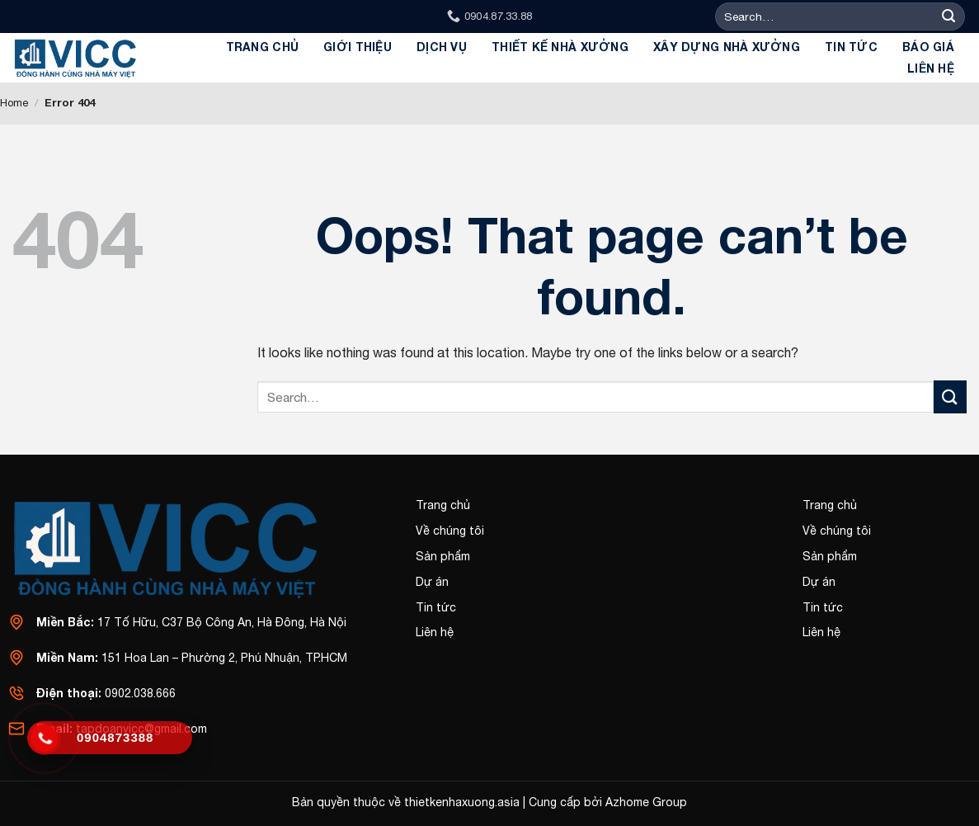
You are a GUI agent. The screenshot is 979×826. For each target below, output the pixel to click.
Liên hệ (930, 68)
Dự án (432, 581)
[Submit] (948, 16)
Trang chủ (262, 47)
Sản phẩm (443, 556)
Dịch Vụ (442, 47)
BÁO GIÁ (928, 47)
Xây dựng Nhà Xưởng (726, 47)
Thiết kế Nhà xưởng (560, 47)
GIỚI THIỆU (357, 47)
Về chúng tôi (450, 530)
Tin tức (851, 47)
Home (14, 103)
